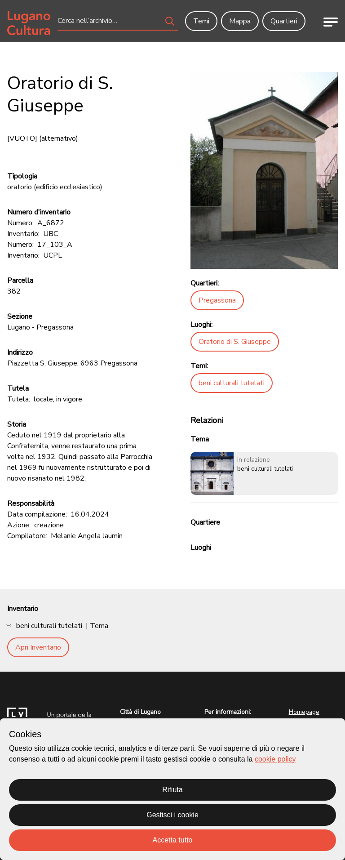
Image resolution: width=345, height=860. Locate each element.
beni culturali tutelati (232, 383)
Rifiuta (172, 789)
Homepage (304, 712)
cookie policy (275, 759)
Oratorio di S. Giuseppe (235, 342)
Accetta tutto (173, 840)
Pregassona (217, 300)
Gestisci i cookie (172, 815)
